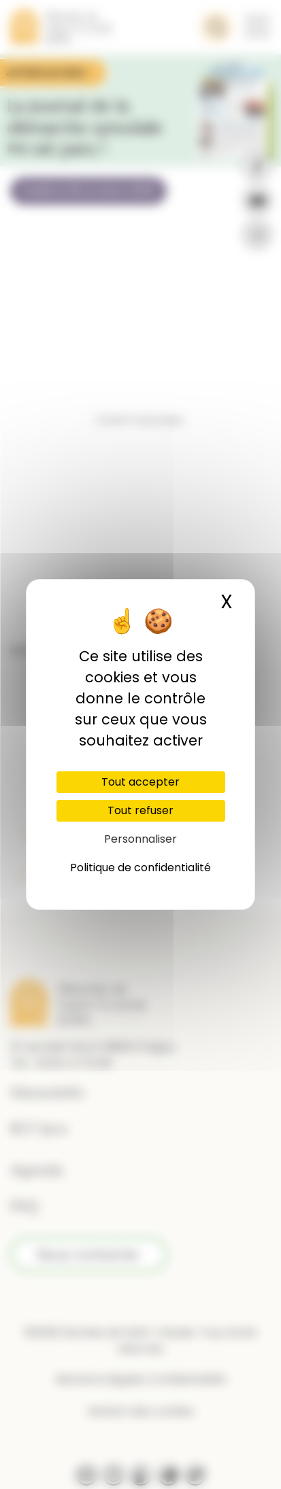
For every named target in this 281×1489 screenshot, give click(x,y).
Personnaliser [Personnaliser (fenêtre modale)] (140, 839)
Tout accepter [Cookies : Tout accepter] (140, 782)
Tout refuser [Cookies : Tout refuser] (140, 810)
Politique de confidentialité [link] (140, 867)
